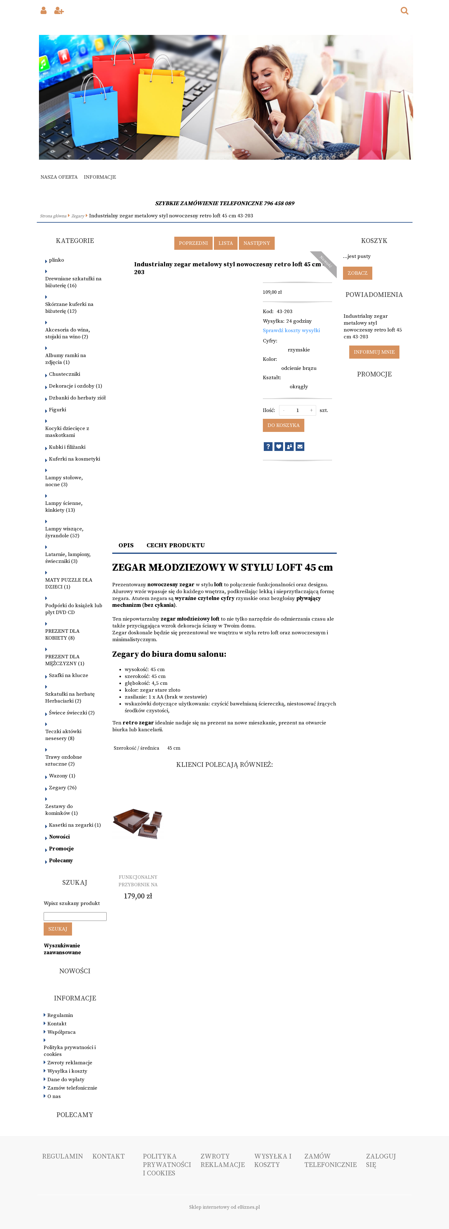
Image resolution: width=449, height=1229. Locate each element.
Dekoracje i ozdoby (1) (75, 386)
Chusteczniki (64, 374)
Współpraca (61, 1032)
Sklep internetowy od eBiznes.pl (224, 1207)
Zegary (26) (63, 787)
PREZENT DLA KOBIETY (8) (62, 634)
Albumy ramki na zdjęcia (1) (65, 359)
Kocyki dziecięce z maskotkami (67, 432)
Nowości (59, 837)
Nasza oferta (59, 177)
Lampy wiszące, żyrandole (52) (64, 532)
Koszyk (374, 241)
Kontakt (56, 1023)
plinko (56, 260)
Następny (257, 243)
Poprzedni (193, 243)
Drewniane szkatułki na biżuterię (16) (73, 282)
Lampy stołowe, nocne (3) (64, 481)
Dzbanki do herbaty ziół (77, 397)
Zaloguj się (381, 1160)
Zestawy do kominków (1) (61, 810)
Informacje (100, 177)
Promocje (61, 848)
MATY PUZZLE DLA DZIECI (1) (68, 583)
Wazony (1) (62, 775)
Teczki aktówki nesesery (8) (63, 735)
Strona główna (53, 216)
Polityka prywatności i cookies (70, 1051)
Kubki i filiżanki (67, 447)
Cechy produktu (176, 545)
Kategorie (75, 241)
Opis (126, 545)
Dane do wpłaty (65, 1079)
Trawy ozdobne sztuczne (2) (63, 760)
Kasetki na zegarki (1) (75, 825)
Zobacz (358, 273)
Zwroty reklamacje (69, 1062)
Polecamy (61, 860)
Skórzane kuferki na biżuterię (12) (69, 308)
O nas (54, 1096)
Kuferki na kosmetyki (74, 459)
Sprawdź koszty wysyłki (291, 330)
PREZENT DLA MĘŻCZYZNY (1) (64, 660)
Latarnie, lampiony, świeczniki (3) (68, 558)
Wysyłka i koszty (67, 1071)
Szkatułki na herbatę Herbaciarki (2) (70, 697)
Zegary (77, 216)
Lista (226, 243)
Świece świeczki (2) (72, 712)
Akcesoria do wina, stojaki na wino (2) (67, 333)
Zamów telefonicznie (72, 1088)
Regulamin (60, 1015)
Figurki (57, 409)
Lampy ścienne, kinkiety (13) (64, 507)
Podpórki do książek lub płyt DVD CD (73, 609)
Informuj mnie (374, 352)
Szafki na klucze (68, 675)
